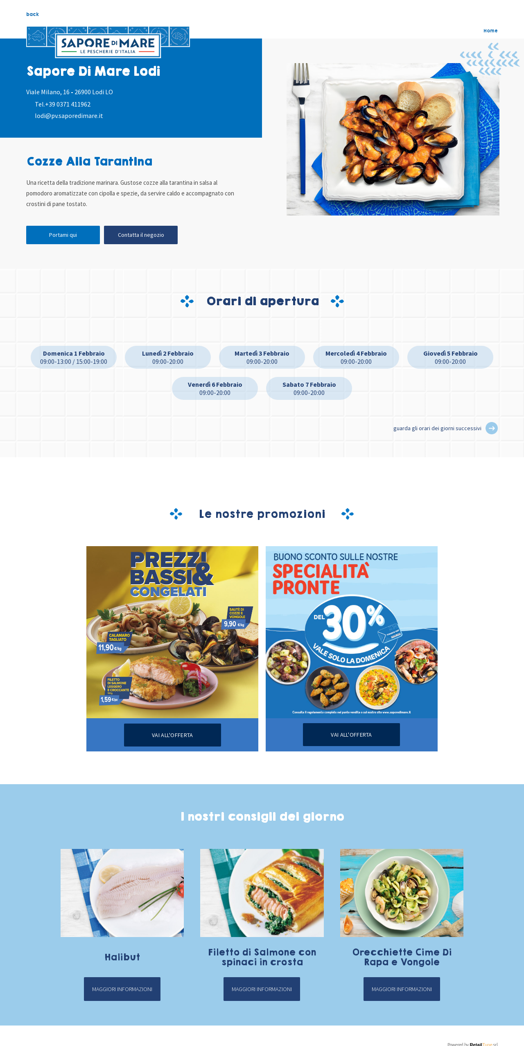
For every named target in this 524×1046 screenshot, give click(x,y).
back (32, 14)
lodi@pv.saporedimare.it (69, 115)
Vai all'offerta (172, 735)
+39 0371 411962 (67, 104)
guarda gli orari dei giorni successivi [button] (437, 428)
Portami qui (63, 234)
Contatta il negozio (141, 234)
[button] (492, 428)
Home (490, 30)
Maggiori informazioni (122, 989)
